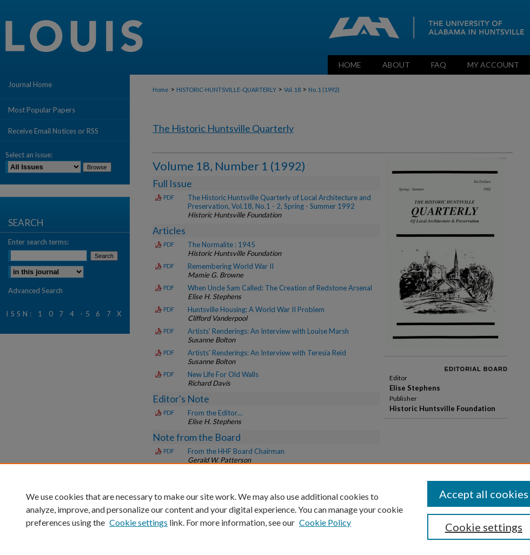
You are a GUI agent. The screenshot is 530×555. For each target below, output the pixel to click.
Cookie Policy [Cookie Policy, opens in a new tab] (325, 522)
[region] (265, 509)
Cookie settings (138, 522)
